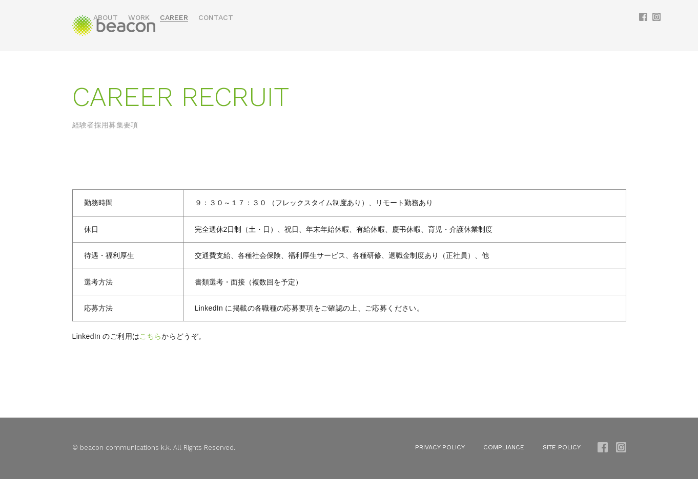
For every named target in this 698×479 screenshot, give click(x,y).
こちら (150, 337)
